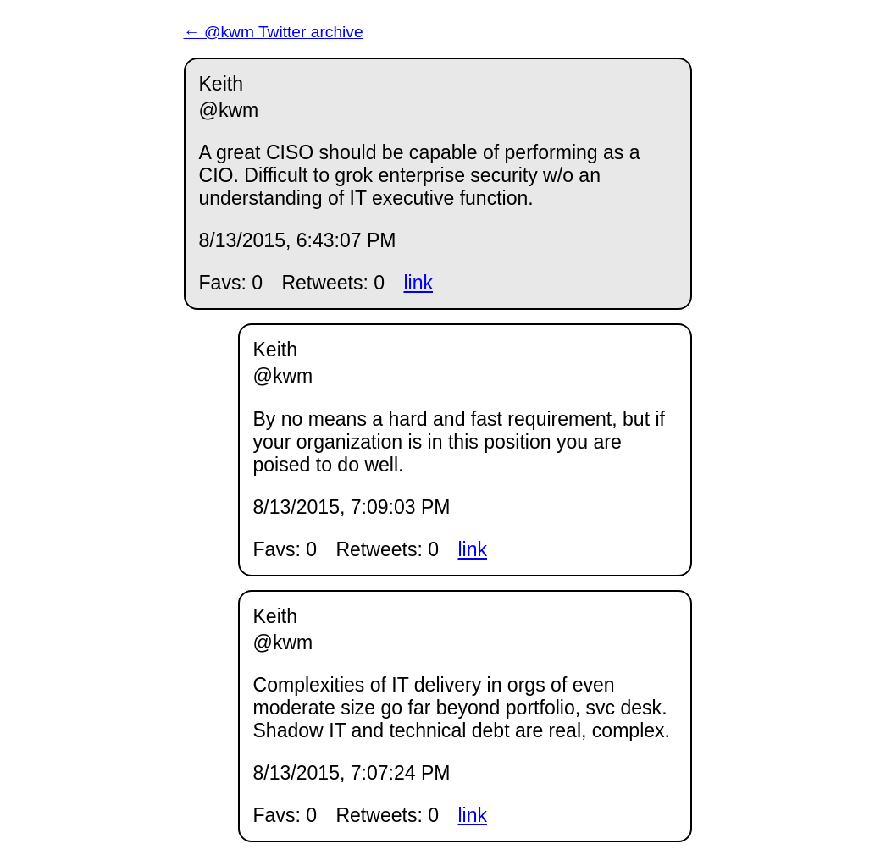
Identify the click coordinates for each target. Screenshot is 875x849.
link (418, 283)
